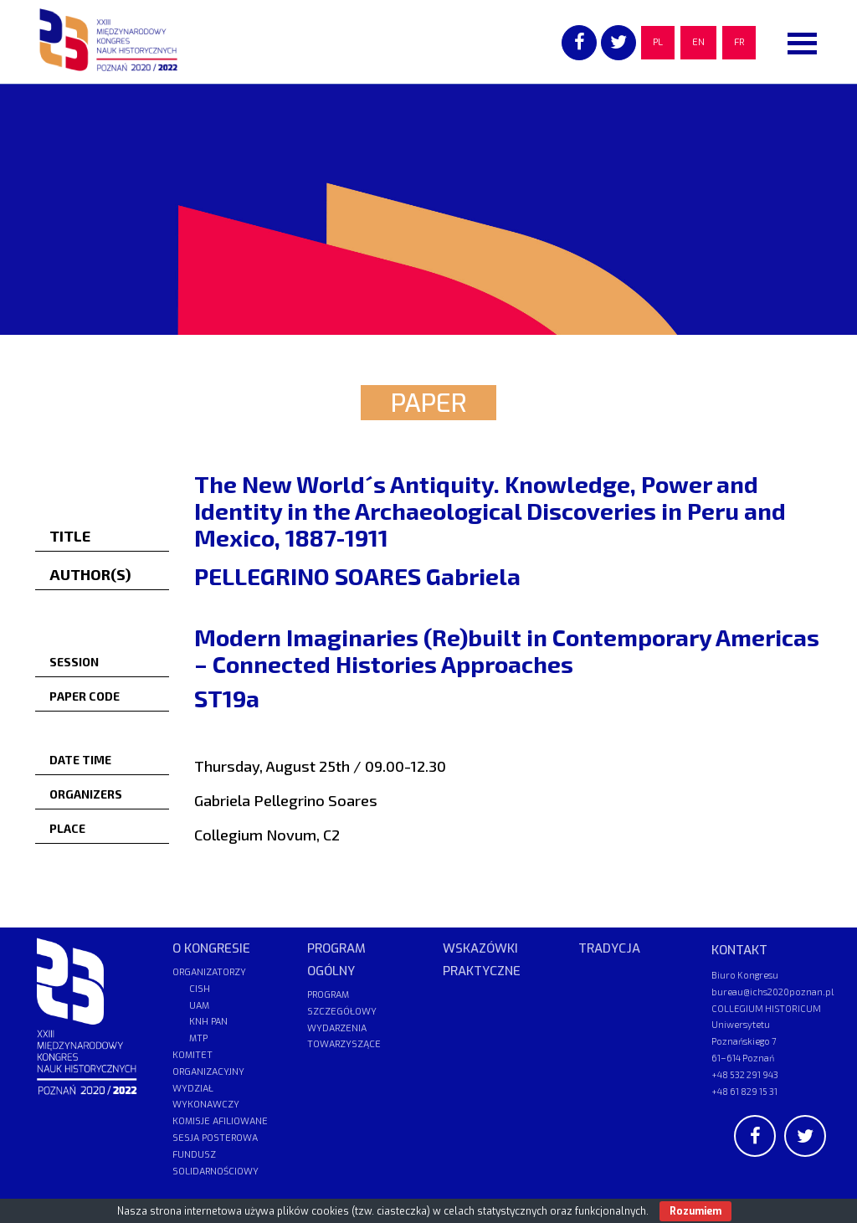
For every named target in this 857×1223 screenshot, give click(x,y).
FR (739, 42)
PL (658, 42)
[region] (428, 209)
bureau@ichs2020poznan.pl (772, 991)
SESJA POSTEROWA (215, 1138)
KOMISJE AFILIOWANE (220, 1121)
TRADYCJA (609, 948)
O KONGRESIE (211, 948)
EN (698, 42)
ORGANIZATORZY (209, 972)
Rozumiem (695, 1211)
